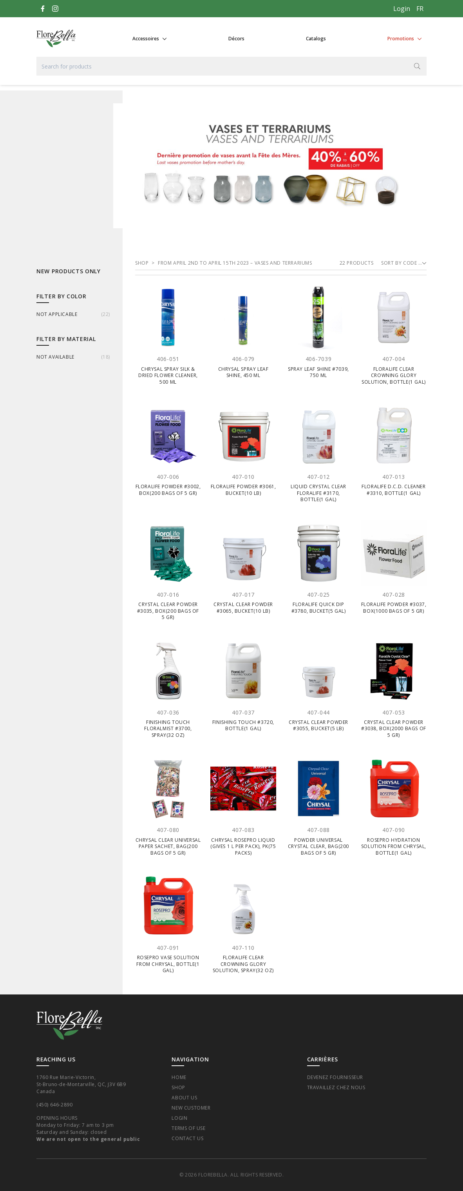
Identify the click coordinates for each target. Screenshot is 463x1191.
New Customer (191, 1107)
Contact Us (187, 1138)
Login (401, 8)
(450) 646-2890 (54, 1104)
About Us (184, 1097)
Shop (178, 1087)
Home (179, 1077)
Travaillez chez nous (336, 1087)
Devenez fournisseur (335, 1077)
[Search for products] (231, 66)
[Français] (420, 8)
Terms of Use (188, 1128)
